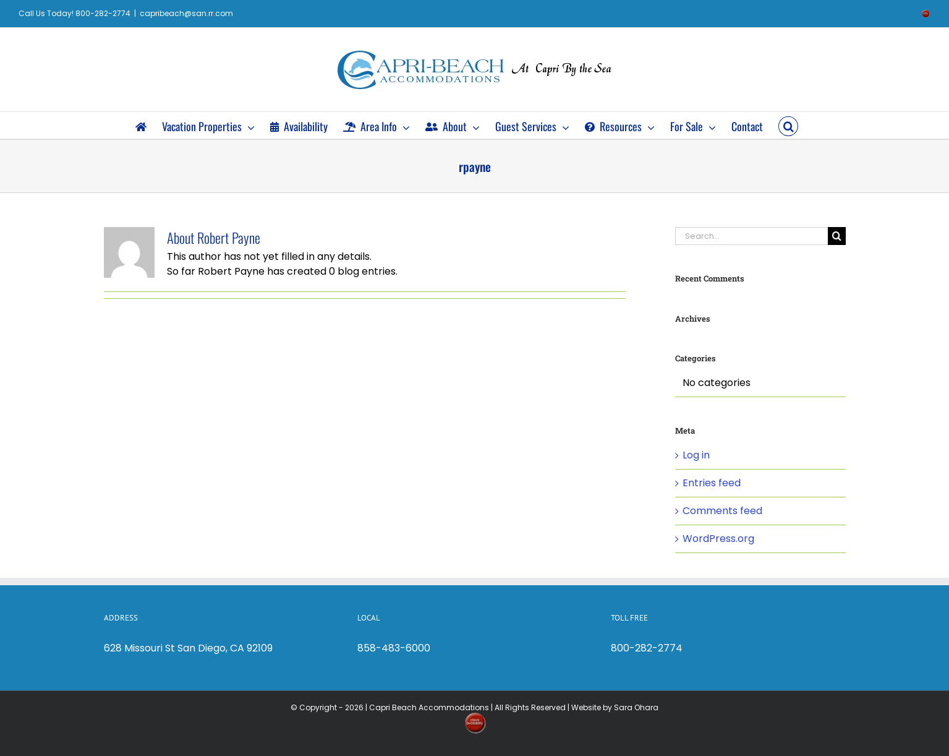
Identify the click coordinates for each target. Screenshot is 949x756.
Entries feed (712, 483)
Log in (696, 455)
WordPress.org (718, 538)
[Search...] (751, 236)
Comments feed (722, 511)
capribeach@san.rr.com (186, 13)
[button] (788, 125)
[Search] (837, 236)
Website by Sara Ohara (614, 707)
